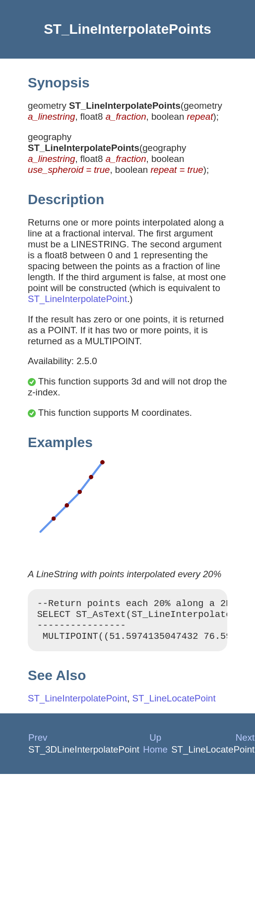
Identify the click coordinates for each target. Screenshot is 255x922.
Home (155, 755)
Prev (37, 743)
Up (155, 743)
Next (245, 743)
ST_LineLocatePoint (174, 704)
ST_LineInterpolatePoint (77, 299)
